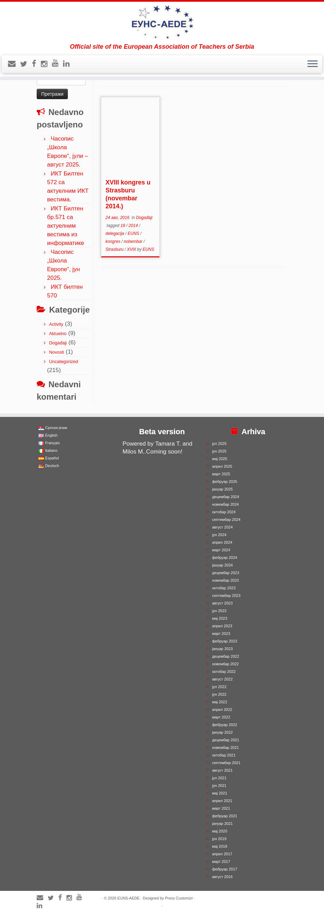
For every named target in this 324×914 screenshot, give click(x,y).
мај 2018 (219, 846)
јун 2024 (219, 535)
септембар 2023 (226, 595)
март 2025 (221, 474)
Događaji (58, 342)
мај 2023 (219, 618)
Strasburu (115, 249)
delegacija (115, 233)
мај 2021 (219, 793)
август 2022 (222, 679)
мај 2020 (219, 831)
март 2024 (221, 550)
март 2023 (221, 633)
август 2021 (222, 770)
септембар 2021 (226, 763)
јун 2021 (219, 785)
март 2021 (221, 808)
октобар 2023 (224, 588)
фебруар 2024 (224, 557)
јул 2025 (219, 443)
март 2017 (221, 861)
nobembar (133, 241)
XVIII (132, 249)
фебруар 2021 (224, 816)
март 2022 (221, 717)
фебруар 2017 (224, 869)
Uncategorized (63, 361)
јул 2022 (219, 687)
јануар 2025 (222, 489)
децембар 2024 (225, 497)
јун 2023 (219, 611)
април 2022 (222, 709)
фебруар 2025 (224, 481)
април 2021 (222, 801)
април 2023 (222, 626)
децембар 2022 (225, 656)
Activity (56, 324)
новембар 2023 (225, 580)
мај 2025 (219, 459)
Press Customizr (179, 898)
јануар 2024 (222, 565)
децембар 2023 (225, 573)
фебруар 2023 (224, 641)
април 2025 (222, 466)
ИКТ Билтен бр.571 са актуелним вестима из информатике (65, 225)
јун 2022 (219, 694)
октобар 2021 (224, 755)
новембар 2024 (225, 504)
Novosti (56, 352)
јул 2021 (219, 778)
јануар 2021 (222, 823)
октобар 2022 (224, 671)
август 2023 (222, 603)
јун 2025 (219, 451)
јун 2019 (219, 839)
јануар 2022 (222, 732)
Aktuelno (58, 333)
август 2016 (222, 877)
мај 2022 (219, 702)
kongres (114, 241)
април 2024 (222, 542)
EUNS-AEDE (128, 898)
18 (123, 225)
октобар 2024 (224, 512)
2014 (133, 225)
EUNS (134, 233)
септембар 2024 (226, 519)
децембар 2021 (225, 740)
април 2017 (222, 854)
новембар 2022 (225, 664)
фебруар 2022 (224, 725)
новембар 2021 (225, 747)
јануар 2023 (222, 649)
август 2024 (222, 527)
